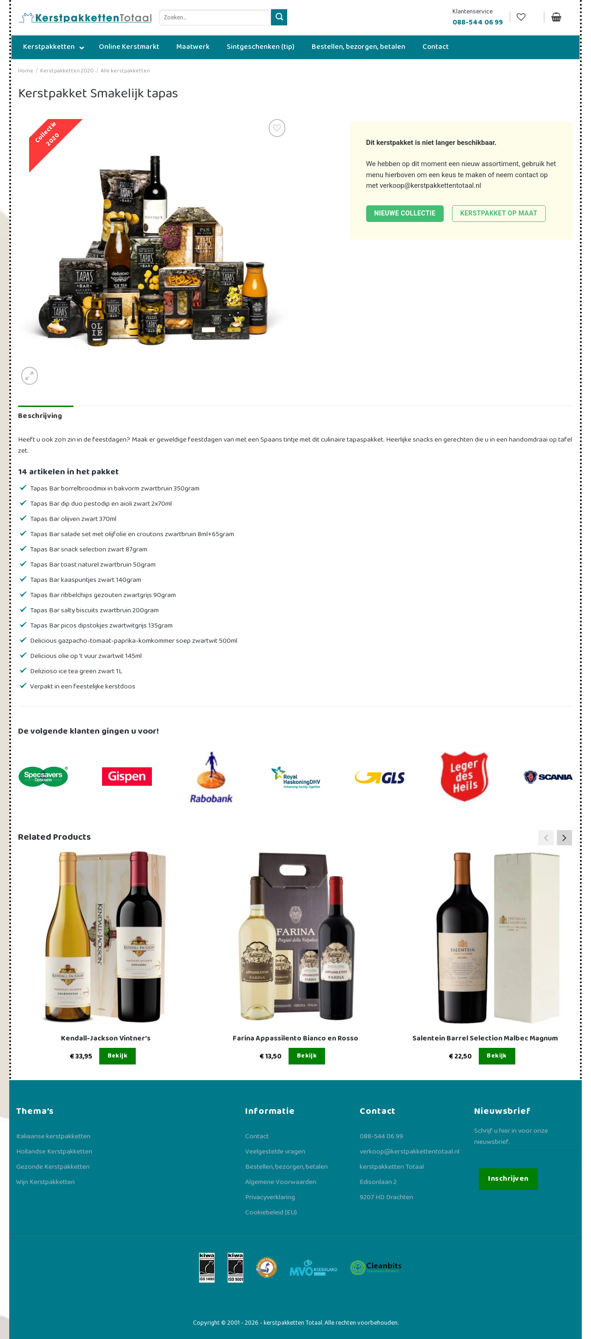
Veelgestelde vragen (275, 1151)
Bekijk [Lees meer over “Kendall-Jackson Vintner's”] (118, 1056)
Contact (257, 1136)
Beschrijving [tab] (40, 416)
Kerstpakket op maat (498, 213)
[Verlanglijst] (527, 17)
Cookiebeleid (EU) (271, 1212)
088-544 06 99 (381, 1136)
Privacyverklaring (270, 1197)
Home (25, 70)
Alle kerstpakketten (125, 70)
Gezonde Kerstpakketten (53, 1166)
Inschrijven (508, 1178)
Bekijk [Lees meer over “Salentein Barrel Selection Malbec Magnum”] (497, 1056)
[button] (564, 837)
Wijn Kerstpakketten (45, 1182)
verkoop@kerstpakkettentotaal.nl (430, 185)
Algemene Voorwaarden (280, 1182)
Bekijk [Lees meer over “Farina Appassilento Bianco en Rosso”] (307, 1056)
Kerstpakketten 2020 (67, 70)
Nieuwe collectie (404, 213)
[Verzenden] (279, 17)
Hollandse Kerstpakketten (54, 1151)
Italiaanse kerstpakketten (53, 1136)
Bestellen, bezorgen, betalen (286, 1166)
